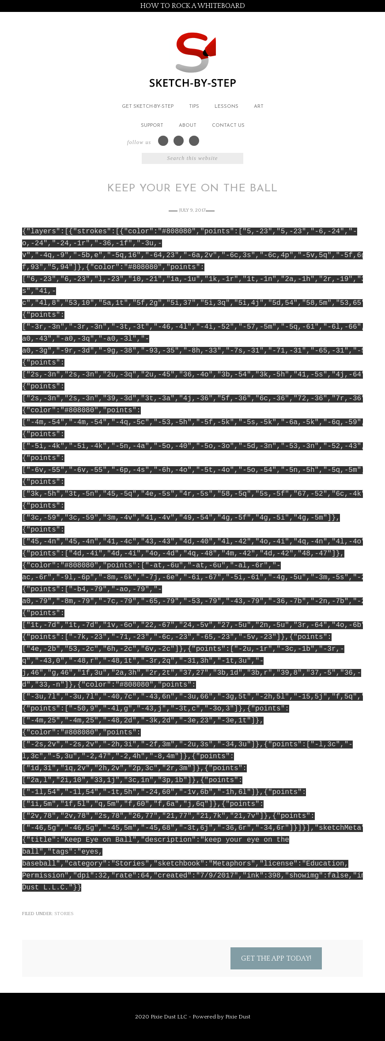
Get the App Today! (276, 958)
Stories (63, 913)
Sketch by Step (192, 59)
